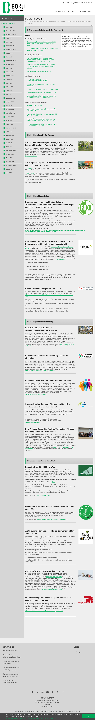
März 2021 (9, 94)
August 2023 (10, 64)
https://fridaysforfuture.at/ (44, 495)
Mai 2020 (9, 105)
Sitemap (62, 711)
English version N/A (73, 711)
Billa (53, 482)
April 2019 (9, 120)
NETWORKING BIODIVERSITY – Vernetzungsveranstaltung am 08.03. (37, 80)
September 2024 (11, 49)
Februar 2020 (10, 109)
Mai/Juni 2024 (10, 53)
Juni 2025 (9, 38)
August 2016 (10, 154)
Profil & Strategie (67, 21)
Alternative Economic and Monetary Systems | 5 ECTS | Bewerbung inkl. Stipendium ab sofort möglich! (41, 66)
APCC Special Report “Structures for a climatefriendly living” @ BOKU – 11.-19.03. (42, 49)
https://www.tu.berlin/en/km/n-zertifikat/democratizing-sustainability (44, 611)
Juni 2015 (9, 169)
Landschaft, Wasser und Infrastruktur (11, 662)
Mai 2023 (9, 68)
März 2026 (9, 27)
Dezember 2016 (11, 150)
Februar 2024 (10, 57)
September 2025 (11, 34)
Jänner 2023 (10, 72)
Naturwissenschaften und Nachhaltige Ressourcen (11, 669)
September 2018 (11, 128)
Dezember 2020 (11, 98)
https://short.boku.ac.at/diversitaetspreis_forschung (40, 370)
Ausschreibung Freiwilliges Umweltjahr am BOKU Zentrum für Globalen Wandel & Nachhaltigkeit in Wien (41, 43)
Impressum (19, 711)
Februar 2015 (10, 161)
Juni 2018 (9, 131)
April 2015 (9, 173)
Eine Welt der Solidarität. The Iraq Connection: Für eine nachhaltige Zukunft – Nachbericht (41, 96)
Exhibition (30, 168)
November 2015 (11, 165)
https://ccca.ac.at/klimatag (32, 422)
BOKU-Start (28, 21)
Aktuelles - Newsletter (8, 23)
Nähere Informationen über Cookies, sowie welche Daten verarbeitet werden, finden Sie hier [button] (32, 718)
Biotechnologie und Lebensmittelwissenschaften (12, 656)
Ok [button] (88, 716)
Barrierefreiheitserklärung (49, 711)
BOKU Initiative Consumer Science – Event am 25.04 (42, 89)
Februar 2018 (10, 135)
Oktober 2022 (10, 75)
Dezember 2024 (11, 46)
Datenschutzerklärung (32, 711)
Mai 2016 (9, 158)
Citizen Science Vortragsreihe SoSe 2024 (39, 71)
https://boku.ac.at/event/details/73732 (36, 394)
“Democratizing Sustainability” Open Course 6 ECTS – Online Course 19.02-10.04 (42, 124)
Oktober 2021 (10, 87)
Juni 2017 (9, 143)
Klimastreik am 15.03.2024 (34, 105)
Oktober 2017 (10, 139)
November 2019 (11, 113)
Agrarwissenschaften (10, 650)
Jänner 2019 (10, 124)
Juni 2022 (9, 79)
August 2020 (10, 102)
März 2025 (9, 42)
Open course (31, 173)
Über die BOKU (58, 21)
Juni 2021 (9, 90)
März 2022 (9, 83)
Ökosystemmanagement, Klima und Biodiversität (11, 675)
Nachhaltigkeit (8, 18)
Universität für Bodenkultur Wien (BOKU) (42, 21)
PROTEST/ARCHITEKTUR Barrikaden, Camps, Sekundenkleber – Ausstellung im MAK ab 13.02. (41, 119)
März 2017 (9, 146)
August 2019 (10, 117)
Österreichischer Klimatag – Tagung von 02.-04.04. (41, 92)
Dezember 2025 (11, 31)
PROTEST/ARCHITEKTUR (54, 577)
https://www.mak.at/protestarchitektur (51, 589)
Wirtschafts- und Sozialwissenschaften (10, 681)
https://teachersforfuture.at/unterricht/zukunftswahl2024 (52, 519)
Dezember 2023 (11, 60)
